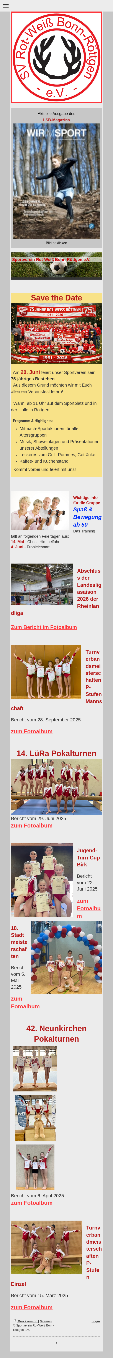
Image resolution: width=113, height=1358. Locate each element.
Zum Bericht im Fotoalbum (44, 627)
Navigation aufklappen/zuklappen (56, 5)
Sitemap (45, 1321)
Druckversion (25, 1321)
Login (96, 1321)
